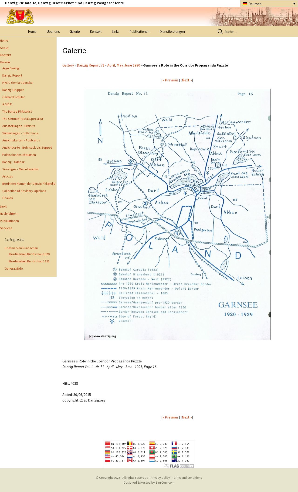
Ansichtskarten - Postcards (21, 140)
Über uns (53, 31)
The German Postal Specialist (22, 119)
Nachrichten (8, 213)
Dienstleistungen (172, 31)
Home (32, 31)
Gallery (68, 65)
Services (6, 228)
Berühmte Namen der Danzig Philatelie (28, 183)
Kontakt (96, 31)
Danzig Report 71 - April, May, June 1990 (108, 65)
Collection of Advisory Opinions (24, 191)
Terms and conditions (187, 477)
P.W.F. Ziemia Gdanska (17, 82)
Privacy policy (160, 477)
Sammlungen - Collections (20, 133)
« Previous (171, 80)
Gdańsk (7, 198)
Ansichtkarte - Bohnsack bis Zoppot (27, 147)
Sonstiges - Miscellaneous (20, 169)
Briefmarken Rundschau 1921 (29, 261)
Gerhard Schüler (13, 97)
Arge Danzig (10, 68)
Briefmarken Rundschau (21, 248)
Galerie (75, 31)
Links (115, 31)
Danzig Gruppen (13, 90)
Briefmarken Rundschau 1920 (29, 254)
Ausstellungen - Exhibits (18, 126)
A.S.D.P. (7, 104)
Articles (7, 176)
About (4, 48)
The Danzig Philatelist (17, 111)
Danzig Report (12, 75)
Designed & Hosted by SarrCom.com (149, 482)
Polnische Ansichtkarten (19, 155)
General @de (14, 268)
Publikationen (139, 31)
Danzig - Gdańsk (13, 162)
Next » (187, 80)
